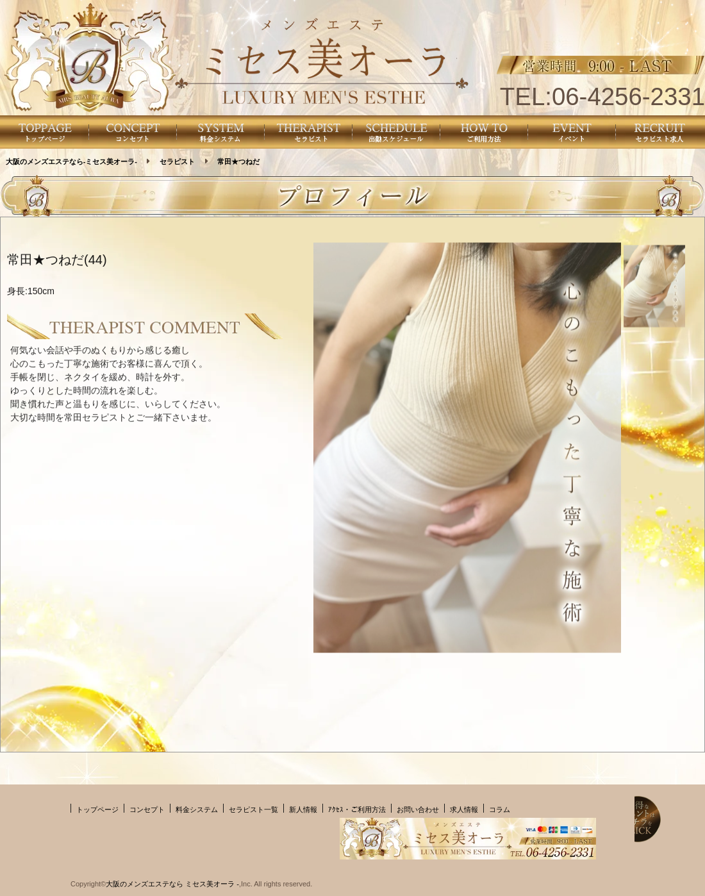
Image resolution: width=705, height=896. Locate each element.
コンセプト (147, 809)
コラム (499, 809)
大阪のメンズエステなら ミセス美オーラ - (172, 884)
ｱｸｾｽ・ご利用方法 (357, 809)
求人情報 (464, 809)
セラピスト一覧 (253, 809)
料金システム (197, 809)
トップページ (97, 809)
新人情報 (303, 809)
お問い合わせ (418, 809)
